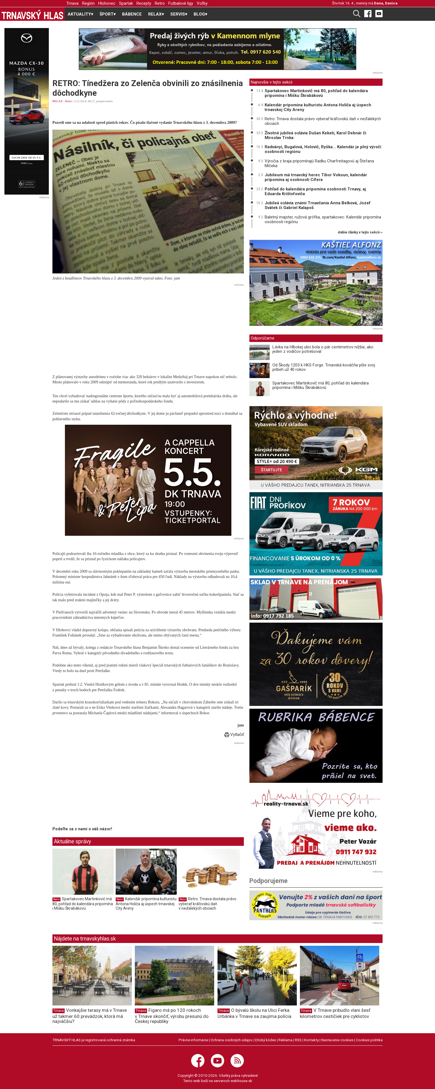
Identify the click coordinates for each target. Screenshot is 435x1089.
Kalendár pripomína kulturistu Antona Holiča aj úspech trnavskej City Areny (146, 903)
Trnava (72, 3)
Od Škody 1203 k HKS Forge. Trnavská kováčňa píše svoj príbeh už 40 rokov (323, 367)
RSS (298, 1040)
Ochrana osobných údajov (232, 1040)
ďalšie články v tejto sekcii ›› (360, 232)
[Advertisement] (148, 327)
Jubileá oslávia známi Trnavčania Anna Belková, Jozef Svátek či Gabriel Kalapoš (318, 205)
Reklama (285, 1040)
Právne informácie (193, 1040)
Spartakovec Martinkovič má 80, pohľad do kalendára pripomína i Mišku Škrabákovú (82, 903)
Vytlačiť (234, 734)
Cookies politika (369, 1040)
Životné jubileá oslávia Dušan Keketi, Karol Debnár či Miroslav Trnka (315, 135)
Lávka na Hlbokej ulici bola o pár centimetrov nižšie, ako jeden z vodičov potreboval (322, 349)
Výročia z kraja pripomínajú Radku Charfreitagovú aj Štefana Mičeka (319, 163)
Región (88, 3)
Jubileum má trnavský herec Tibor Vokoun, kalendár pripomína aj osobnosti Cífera (316, 177)
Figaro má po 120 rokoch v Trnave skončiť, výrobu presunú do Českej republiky (172, 1015)
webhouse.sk (241, 1080)
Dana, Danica (386, 3)
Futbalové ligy (180, 3)
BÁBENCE (132, 14)
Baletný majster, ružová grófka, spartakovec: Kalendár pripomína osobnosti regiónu (323, 219)
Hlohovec (106, 3)
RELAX (57, 101)
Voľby (202, 3)
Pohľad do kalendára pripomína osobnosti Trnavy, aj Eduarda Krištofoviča (315, 191)
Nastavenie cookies (337, 1040)
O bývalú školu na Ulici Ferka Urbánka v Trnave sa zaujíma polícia (254, 1013)
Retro (160, 3)
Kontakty (311, 1040)
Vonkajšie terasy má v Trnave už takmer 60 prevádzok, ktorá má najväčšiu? (89, 1015)
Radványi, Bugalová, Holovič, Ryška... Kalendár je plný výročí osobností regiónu (323, 149)
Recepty (143, 3)
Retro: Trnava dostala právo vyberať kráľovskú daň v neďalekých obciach (207, 903)
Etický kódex (265, 1040)
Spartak (126, 3)
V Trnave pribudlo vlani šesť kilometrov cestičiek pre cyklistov (335, 1013)
